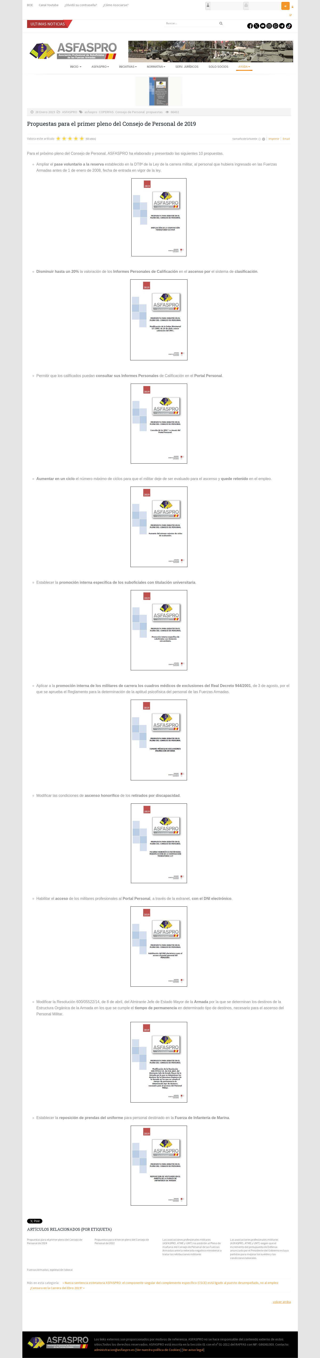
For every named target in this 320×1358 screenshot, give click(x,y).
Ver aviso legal (193, 1350)
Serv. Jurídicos (186, 66)
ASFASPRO (100, 66)
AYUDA (244, 66)
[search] (194, 23)
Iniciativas (128, 66)
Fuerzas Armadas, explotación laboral (50, 1269)
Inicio (75, 66)
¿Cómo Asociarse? (116, 5)
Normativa (156, 66)
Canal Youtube (49, 5)
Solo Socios (218, 66)
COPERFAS (106, 112)
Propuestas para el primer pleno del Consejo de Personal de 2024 (54, 1241)
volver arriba (282, 1302)
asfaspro (91, 112)
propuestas (154, 112)
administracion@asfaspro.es (114, 1350)
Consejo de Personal (130, 112)
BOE (30, 5)
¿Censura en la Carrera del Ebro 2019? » (57, 1288)
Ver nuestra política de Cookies (158, 1350)
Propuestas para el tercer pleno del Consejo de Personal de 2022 (122, 1241)
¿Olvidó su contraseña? (81, 5)
